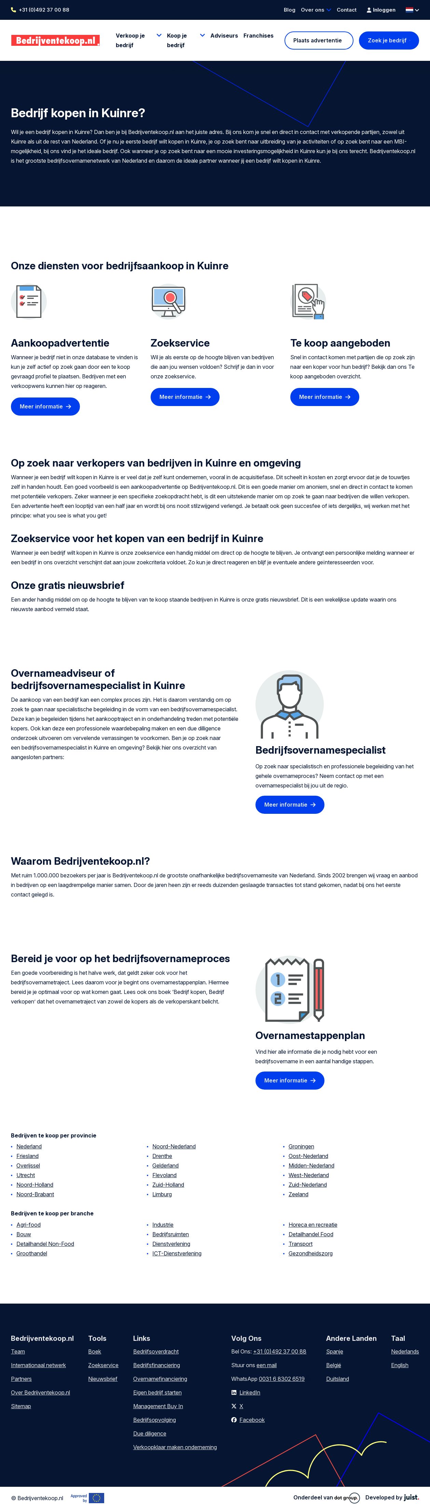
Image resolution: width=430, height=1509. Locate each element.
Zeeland (298, 1194)
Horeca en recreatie (313, 1224)
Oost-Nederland (308, 1156)
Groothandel (31, 1253)
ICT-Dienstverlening (177, 1253)
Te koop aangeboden (340, 343)
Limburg (162, 1194)
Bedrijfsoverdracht (156, 1351)
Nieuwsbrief (102, 1378)
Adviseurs (224, 35)
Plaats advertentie (317, 40)
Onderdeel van (326, 1498)
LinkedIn (249, 1392)
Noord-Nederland (174, 1146)
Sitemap (21, 1406)
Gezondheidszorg (311, 1253)
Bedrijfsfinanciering (156, 1365)
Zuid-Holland (168, 1184)
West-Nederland (309, 1175)
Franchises (259, 35)
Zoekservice (180, 343)
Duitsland (337, 1378)
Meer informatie (41, 406)
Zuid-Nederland (308, 1184)
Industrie (163, 1224)
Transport (301, 1243)
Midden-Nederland (311, 1165)
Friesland (27, 1156)
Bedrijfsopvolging (154, 1419)
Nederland (29, 1146)
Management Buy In (158, 1406)
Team (18, 1351)
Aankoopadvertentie (60, 343)
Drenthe (162, 1156)
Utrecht (25, 1175)
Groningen (301, 1146)
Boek (94, 1351)
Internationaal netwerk (38, 1365)
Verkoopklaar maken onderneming (175, 1447)
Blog (289, 9)
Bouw (23, 1234)
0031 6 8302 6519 (282, 1378)
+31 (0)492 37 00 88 (44, 9)
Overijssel (28, 1165)
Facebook (252, 1419)
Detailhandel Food (311, 1234)
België (333, 1365)
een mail (266, 1365)
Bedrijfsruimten (170, 1234)
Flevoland (164, 1175)
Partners (21, 1378)
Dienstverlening (171, 1243)
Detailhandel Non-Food (45, 1243)
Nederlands (405, 1351)
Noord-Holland (34, 1184)
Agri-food (28, 1224)
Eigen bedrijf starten (157, 1392)
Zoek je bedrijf (387, 40)
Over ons (312, 9)
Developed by (392, 1497)
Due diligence (149, 1433)
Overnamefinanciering (160, 1378)
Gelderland (165, 1165)
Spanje (334, 1351)
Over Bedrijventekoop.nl (40, 1392)
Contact (347, 9)
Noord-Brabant (35, 1194)
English (399, 1365)
